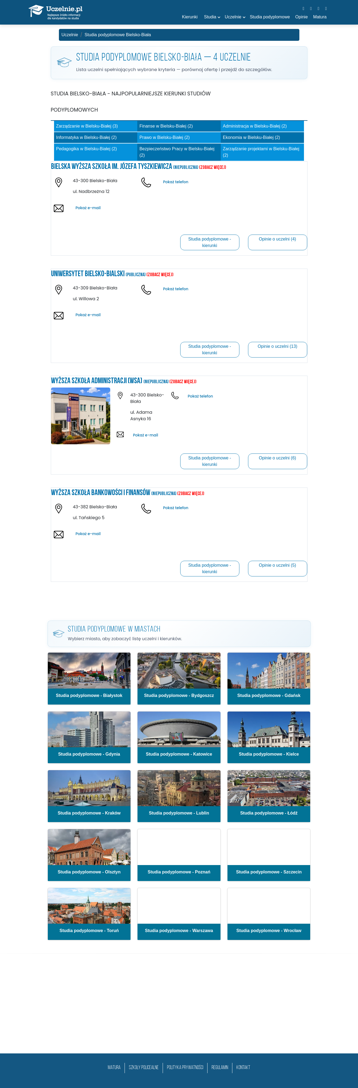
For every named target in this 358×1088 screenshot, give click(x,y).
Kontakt (243, 1067)
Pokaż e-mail (88, 208)
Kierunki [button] (190, 17)
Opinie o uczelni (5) (277, 565)
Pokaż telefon (175, 182)
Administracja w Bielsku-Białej (255, 126)
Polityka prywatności (185, 1067)
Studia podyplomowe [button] (270, 17)
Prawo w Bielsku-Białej (164, 137)
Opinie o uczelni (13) (277, 346)
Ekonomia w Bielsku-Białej (251, 137)
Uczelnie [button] (233, 17)
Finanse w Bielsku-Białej (166, 126)
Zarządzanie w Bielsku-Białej (87, 126)
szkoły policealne (144, 1067)
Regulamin (220, 1067)
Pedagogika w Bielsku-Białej (86, 148)
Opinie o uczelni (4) (277, 239)
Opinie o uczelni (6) (277, 458)
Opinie (301, 17)
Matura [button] (320, 17)
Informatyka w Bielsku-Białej (86, 137)
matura (114, 1067)
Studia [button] (210, 17)
